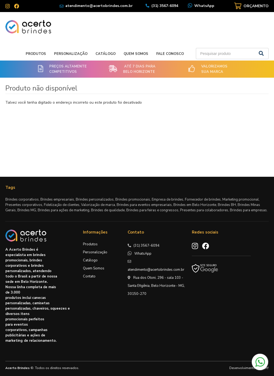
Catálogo (106, 53)
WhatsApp (204, 5)
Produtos (36, 53)
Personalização (70, 53)
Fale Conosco (170, 53)
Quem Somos (136, 53)
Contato (89, 276)
